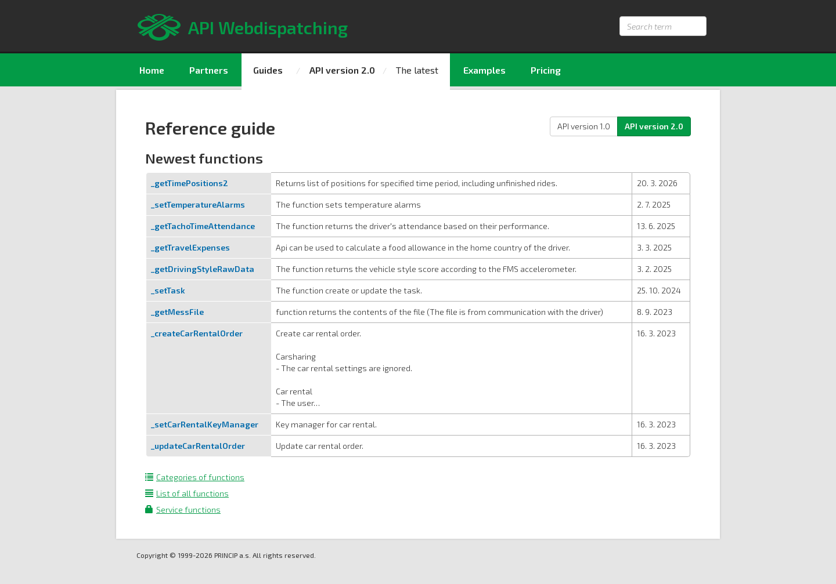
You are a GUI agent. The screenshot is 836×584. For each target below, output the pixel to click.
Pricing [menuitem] (546, 69)
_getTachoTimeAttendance (203, 226)
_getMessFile (177, 312)
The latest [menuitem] (417, 69)
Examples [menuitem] (484, 69)
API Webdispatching (268, 27)
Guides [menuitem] (268, 69)
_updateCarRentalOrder (198, 446)
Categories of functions (194, 477)
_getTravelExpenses (190, 247)
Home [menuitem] (151, 69)
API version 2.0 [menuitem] (342, 69)
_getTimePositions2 (189, 183)
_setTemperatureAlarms (198, 204)
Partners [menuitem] (208, 69)
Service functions (183, 509)
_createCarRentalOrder (197, 333)
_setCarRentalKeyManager (204, 424)
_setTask (168, 290)
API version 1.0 (583, 126)
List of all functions (187, 493)
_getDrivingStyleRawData (202, 269)
